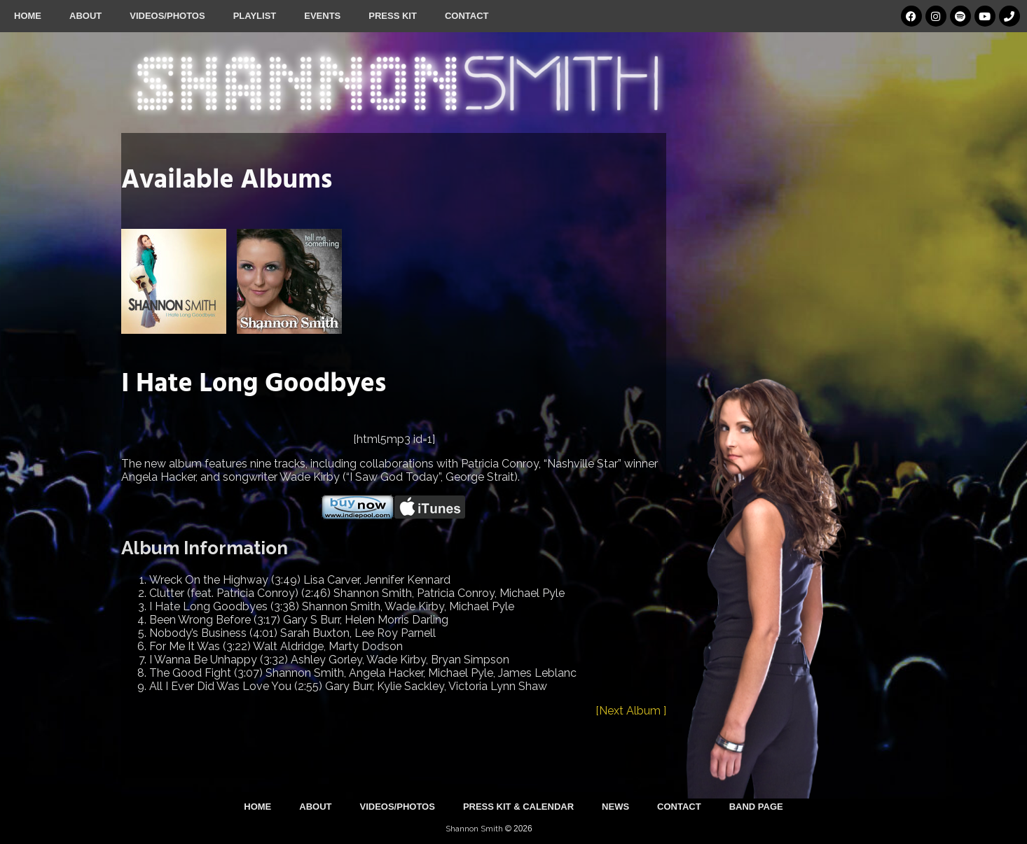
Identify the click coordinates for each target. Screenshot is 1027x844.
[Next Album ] (630, 710)
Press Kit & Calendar (518, 806)
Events (322, 15)
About (85, 15)
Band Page (756, 806)
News (615, 806)
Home (27, 15)
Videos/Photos (167, 15)
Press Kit (392, 15)
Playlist (255, 15)
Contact (467, 15)
